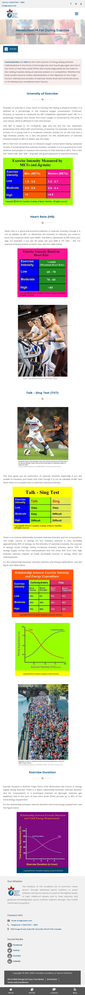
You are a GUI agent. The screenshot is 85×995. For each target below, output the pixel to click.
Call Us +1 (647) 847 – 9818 (13, 2)
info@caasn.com (9, 6)
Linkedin (14, 962)
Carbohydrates (12, 62)
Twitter (13, 951)
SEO (9, 980)
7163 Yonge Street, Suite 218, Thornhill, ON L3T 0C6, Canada (37, 930)
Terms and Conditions (18, 983)
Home (18, 34)
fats (26, 62)
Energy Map (29, 34)
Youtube (14, 957)
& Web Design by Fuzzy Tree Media (29, 980)
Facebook (15, 946)
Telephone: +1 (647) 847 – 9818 (25, 925)
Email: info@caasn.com (22, 921)
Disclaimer (56, 980)
